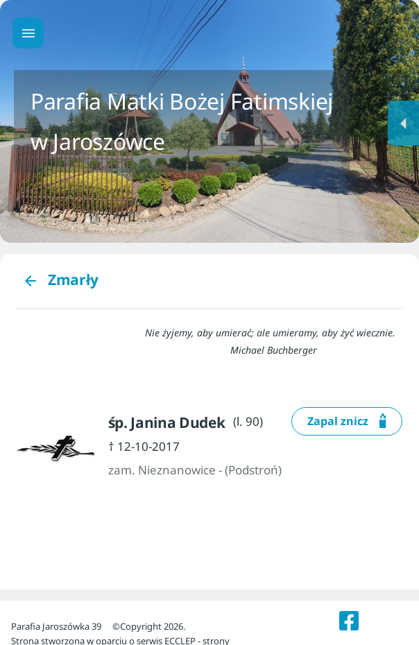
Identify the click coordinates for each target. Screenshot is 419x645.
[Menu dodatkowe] (403, 123)
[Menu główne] (28, 33)
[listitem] (349, 621)
